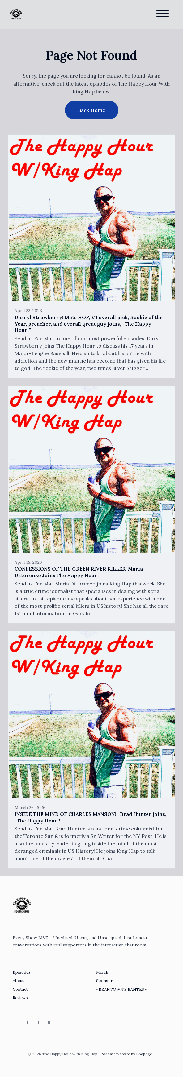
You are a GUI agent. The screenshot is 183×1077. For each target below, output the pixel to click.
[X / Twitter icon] (49, 1022)
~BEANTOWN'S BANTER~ (121, 989)
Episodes (22, 972)
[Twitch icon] (27, 1022)
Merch (102, 972)
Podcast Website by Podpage (126, 1054)
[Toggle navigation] (162, 14)
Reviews (20, 997)
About (18, 980)
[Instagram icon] (16, 1022)
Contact (20, 989)
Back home (91, 110)
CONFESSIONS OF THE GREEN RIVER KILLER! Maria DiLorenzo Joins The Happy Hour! (79, 572)
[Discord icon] (38, 1022)
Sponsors (105, 980)
